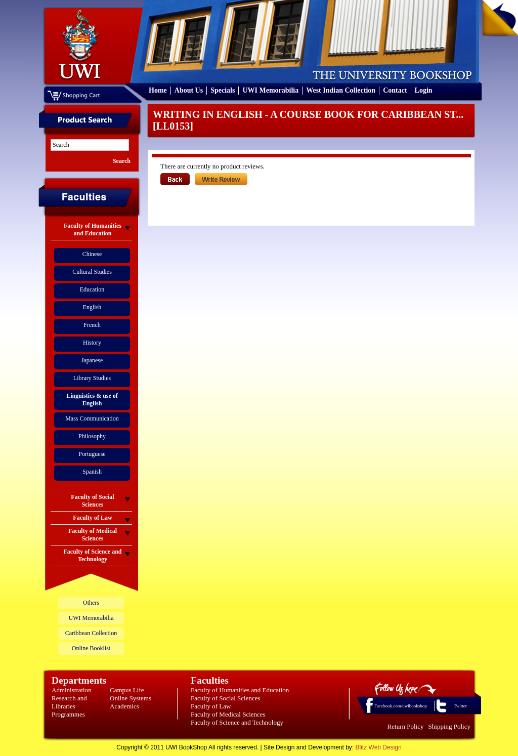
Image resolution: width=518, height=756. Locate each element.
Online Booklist (91, 648)
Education (92, 289)
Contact (395, 90)
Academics (124, 706)
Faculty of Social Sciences (226, 698)
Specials (222, 90)
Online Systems (130, 698)
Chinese (92, 254)
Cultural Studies (92, 271)
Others (91, 602)
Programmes (68, 714)
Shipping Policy (449, 726)
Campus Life (127, 690)
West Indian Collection (340, 90)
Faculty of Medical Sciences (228, 714)
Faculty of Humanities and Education (240, 690)
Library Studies (92, 378)
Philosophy (92, 436)
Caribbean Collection (91, 633)
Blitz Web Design (379, 747)
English (92, 307)
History (92, 342)
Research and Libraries (69, 702)
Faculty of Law (211, 706)
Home (158, 90)
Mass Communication (92, 418)
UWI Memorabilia (270, 90)
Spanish (92, 471)
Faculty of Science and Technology (237, 722)
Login (424, 90)
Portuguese (91, 453)
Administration (72, 690)
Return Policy (405, 726)
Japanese (92, 360)
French (91, 324)
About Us (189, 90)
